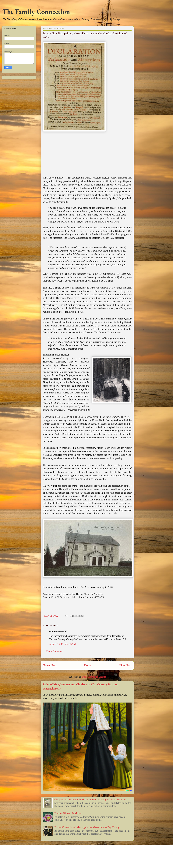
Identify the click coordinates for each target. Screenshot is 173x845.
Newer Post (50, 665)
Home (87, 665)
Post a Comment (54, 651)
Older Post (125, 665)
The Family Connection (36, 11)
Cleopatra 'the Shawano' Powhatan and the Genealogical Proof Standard (89, 799)
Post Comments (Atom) (94, 676)
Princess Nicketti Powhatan (68, 813)
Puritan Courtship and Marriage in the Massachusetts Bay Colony (86, 827)
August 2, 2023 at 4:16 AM (62, 644)
